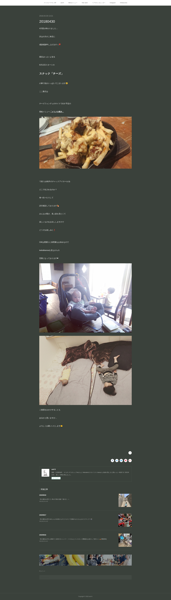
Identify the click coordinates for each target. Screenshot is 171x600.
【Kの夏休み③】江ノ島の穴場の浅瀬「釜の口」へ (54, 499)
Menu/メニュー (72, 3)
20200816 (42, 535)
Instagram (113, 3)
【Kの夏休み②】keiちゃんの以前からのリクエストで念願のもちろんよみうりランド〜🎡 (65, 519)
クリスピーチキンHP (50, 3)
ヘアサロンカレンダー (98, 3)
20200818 (42, 495)
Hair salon (85, 3)
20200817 (42, 515)
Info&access (123, 3)
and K (62, 3)
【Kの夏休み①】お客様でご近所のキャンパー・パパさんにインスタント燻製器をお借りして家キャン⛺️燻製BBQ (73, 539)
